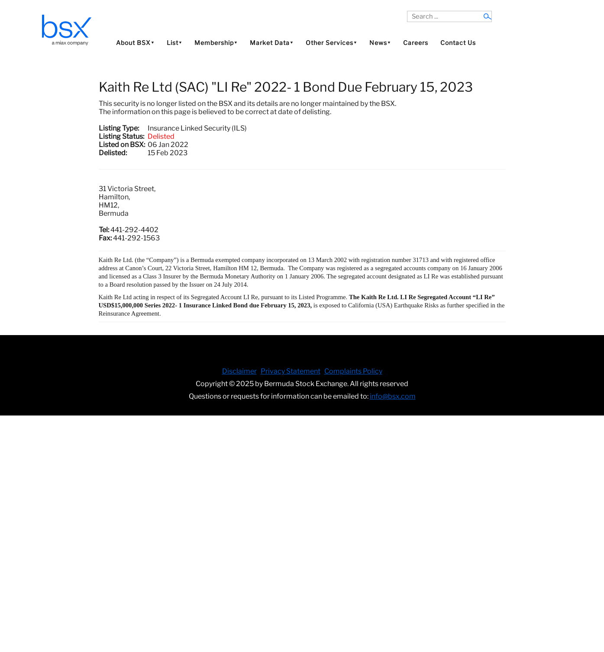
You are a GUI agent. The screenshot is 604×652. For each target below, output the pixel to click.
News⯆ (380, 42)
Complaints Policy (353, 371)
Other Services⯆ (331, 42)
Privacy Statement (290, 371)
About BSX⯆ (135, 42)
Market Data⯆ (272, 42)
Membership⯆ (216, 42)
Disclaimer (239, 371)
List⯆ (174, 42)
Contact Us (458, 42)
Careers (415, 42)
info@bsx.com (393, 396)
